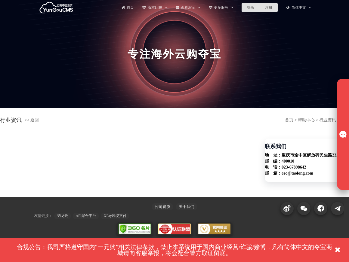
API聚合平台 (86, 216)
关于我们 (186, 206)
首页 (127, 7)
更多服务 (220, 7)
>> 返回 (32, 120)
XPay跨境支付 (115, 216)
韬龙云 (62, 216)
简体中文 (298, 7)
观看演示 (187, 7)
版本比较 (154, 7)
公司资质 (162, 206)
